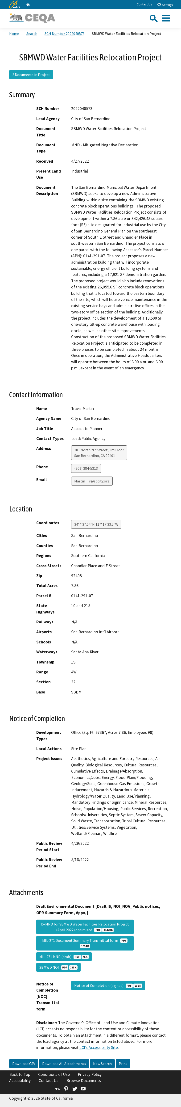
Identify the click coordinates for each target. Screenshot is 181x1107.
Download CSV (23, 1063)
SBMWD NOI (58, 967)
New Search (102, 1063)
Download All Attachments (64, 1063)
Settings (165, 4)
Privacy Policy (90, 1074)
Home (14, 33)
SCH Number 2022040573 (65, 33)
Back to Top (19, 1074)
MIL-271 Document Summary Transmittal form (85, 943)
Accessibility (20, 1080)
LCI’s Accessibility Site (98, 1047)
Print (123, 1063)
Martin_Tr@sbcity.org (92, 481)
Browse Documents (83, 1080)
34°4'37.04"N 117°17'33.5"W (96, 524)
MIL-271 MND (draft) (64, 956)
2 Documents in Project (31, 74)
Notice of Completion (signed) (108, 985)
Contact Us (144, 4)
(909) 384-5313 (86, 468)
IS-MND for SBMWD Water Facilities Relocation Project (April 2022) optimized (85, 927)
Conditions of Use (54, 1074)
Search (31, 33)
